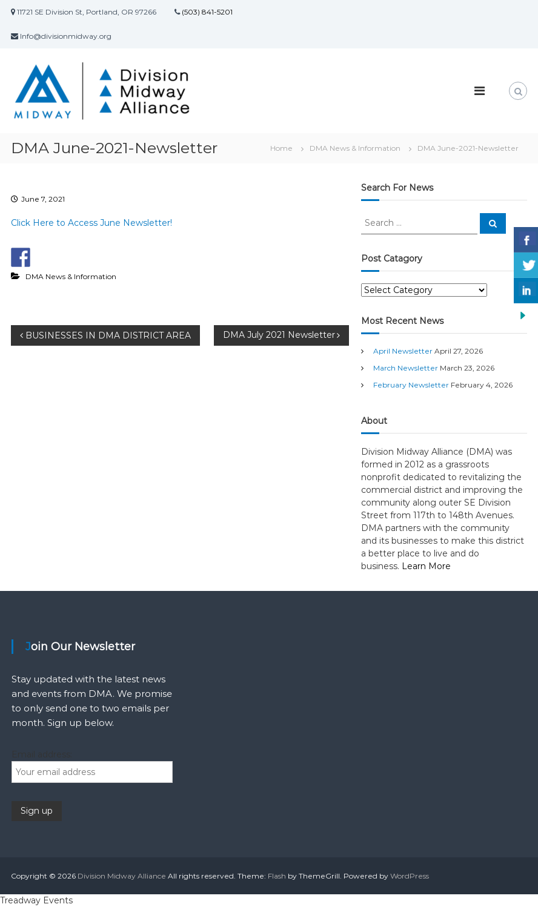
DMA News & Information (355, 148)
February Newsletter (411, 384)
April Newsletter (403, 350)
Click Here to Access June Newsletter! (91, 222)
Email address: (42, 754)
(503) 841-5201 (206, 11)
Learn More (426, 566)
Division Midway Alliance (122, 875)
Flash (277, 875)
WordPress (409, 875)
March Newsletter (405, 367)
